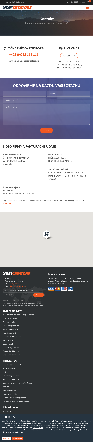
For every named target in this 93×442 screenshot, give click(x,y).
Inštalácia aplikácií (9, 333)
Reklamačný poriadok (11, 379)
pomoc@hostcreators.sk (27, 61)
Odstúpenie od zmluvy (11, 355)
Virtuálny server (9, 340)
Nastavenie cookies (10, 394)
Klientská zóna (10, 407)
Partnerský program (10, 390)
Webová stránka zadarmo (12, 337)
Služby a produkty (12, 311)
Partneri (7, 204)
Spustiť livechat (69, 56)
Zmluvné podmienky (25, 305)
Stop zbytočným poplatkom (13, 365)
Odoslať (46, 130)
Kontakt (6, 387)
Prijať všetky (17, 438)
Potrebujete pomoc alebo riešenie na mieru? (46, 23)
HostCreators (10, 361)
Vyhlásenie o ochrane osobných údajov (17, 383)
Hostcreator (17, 273)
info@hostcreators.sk (18, 286)
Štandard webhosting (11, 351)
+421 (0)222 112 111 (77, 2)
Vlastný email (8, 344)
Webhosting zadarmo (11, 326)
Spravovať (6, 438)
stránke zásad (38, 428)
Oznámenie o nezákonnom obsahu (16, 401)
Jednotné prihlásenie (10, 329)
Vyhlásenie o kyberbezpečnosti (14, 398)
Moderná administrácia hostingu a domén (18, 315)
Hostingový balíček (10, 318)
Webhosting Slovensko (11, 348)
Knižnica (6, 372)
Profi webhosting (9, 322)
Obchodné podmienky (11, 376)
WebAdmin (7, 411)
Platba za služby (9, 368)
